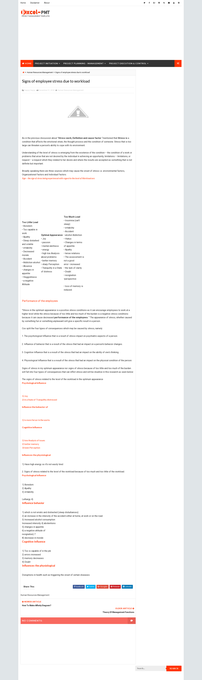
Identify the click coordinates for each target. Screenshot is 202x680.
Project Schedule (144, 391)
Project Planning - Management (83, 63)
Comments (174, 130)
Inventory (169, 189)
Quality (160, 400)
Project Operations (145, 337)
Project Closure (32, 70)
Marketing (163, 209)
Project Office (166, 332)
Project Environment (146, 287)
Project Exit (165, 297)
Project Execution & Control (127, 63)
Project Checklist (145, 229)
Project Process (144, 346)
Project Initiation (46, 63)
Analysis (159, 165)
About (46, 3)
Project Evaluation (145, 292)
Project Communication (147, 243)
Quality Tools (143, 405)
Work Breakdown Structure (149, 415)
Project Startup (144, 396)
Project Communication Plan (149, 248)
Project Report (143, 376)
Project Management (146, 317)
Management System (145, 204)
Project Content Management (150, 253)
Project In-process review (148, 307)
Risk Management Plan (146, 410)
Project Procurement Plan (148, 356)
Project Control (144, 258)
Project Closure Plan (146, 238)
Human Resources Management (70, 90)
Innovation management (147, 189)
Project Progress (145, 361)
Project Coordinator (146, 263)
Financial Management (146, 179)
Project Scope (167, 391)
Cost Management (144, 174)
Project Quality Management (149, 366)
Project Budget (167, 214)
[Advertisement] (101, 40)
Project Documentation (147, 283)
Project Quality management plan (151, 371)
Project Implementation (147, 302)
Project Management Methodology (152, 322)
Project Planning (144, 342)
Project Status (166, 396)
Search (174, 73)
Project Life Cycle (164, 312)
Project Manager (144, 332)
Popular (158, 130)
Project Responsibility (147, 386)
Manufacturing (143, 209)
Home (23, 3)
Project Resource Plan (147, 381)
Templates (169, 410)
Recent (143, 130)
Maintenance (142, 199)
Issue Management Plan (147, 194)
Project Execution (145, 297)
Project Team (142, 400)
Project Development (146, 278)
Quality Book (158, 123)
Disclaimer (34, 3)
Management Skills (164, 199)
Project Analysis (144, 214)
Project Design (143, 273)
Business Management (146, 170)
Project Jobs (142, 312)
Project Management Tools (149, 327)
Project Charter (144, 219)
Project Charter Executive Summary (152, 224)
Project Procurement (146, 351)
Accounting (142, 165)
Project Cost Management (148, 268)
